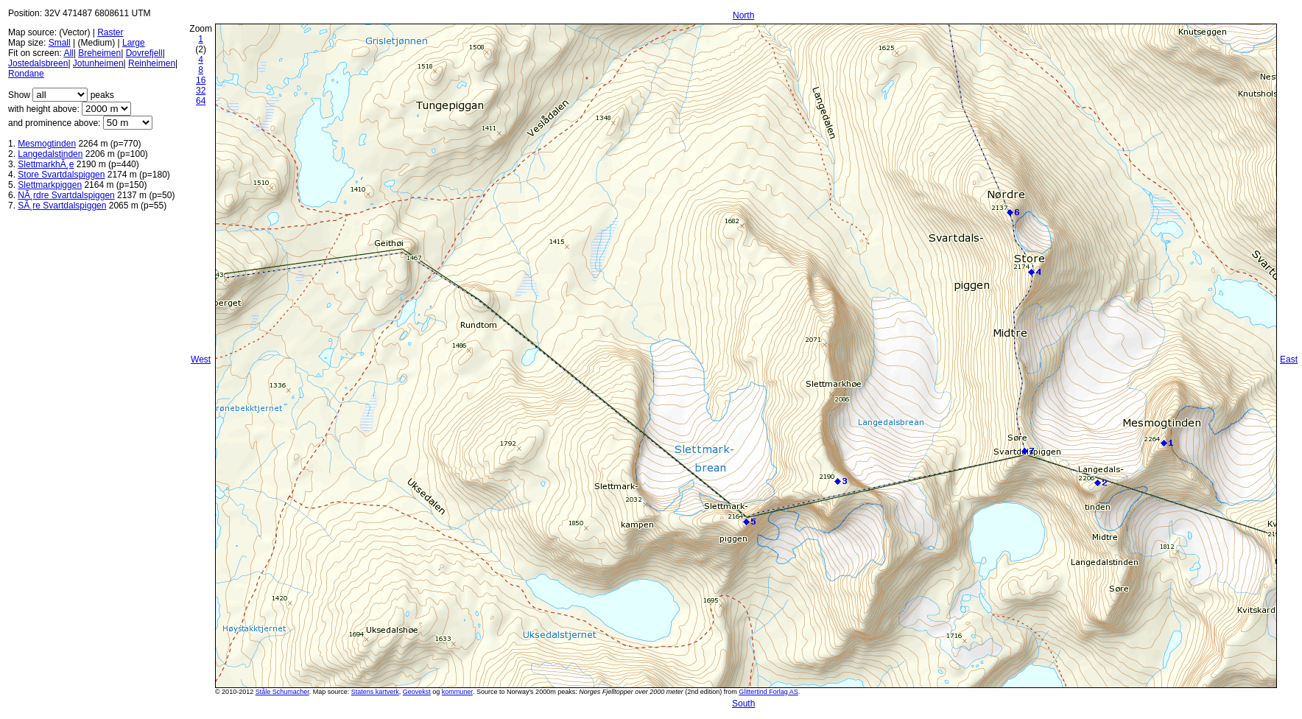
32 (200, 90)
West (201, 359)
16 (200, 80)
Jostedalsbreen (38, 63)
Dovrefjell (144, 53)
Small (60, 43)
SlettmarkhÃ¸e (46, 164)
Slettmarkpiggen (50, 185)
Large (133, 43)
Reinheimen (151, 63)
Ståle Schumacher (282, 691)
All (68, 53)
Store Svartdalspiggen (61, 174)
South (743, 703)
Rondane (26, 74)
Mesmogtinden (47, 143)
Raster (110, 32)
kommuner (457, 691)
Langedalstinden (50, 154)
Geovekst (417, 691)
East (1289, 359)
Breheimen (99, 53)
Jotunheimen (98, 63)
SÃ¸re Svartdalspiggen (62, 205)
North (743, 15)
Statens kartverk (375, 691)
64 (200, 101)
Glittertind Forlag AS (768, 691)
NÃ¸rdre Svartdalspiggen (66, 195)
